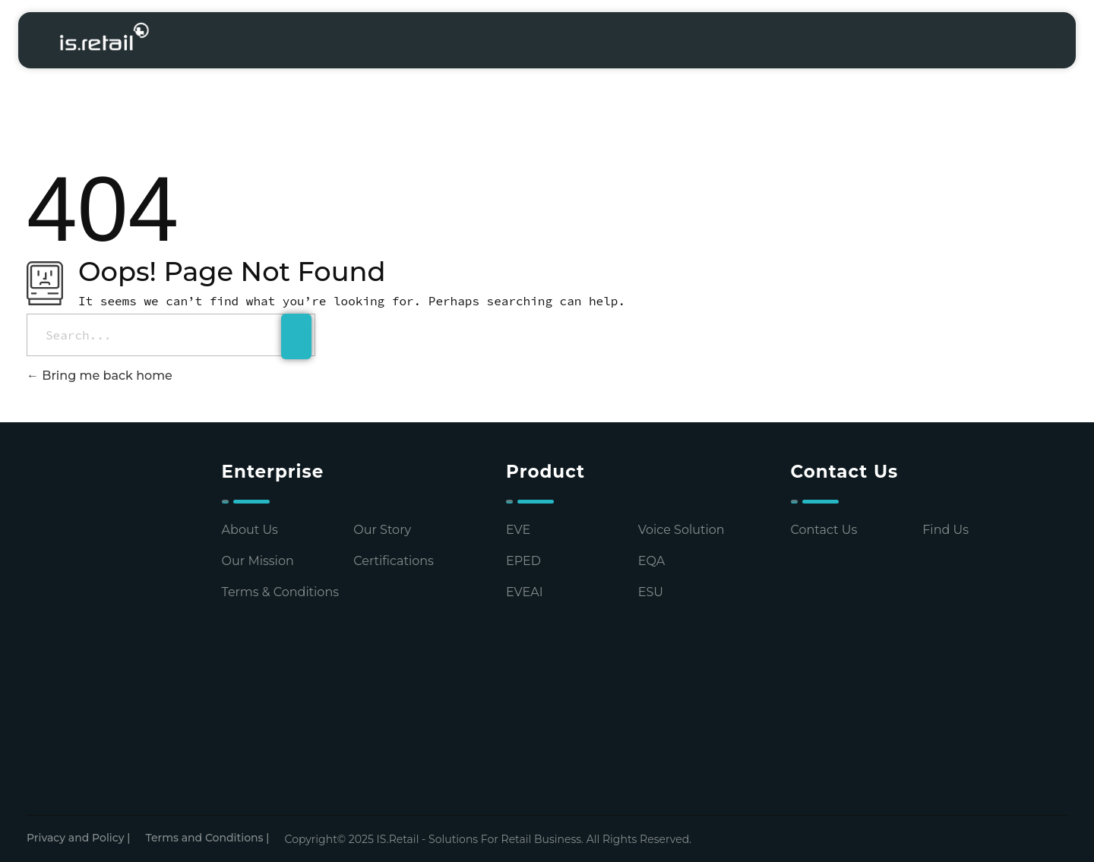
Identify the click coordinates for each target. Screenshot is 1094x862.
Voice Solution (681, 530)
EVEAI (524, 592)
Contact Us (824, 530)
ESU (650, 592)
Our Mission (258, 561)
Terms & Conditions (280, 592)
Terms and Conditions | (207, 838)
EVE (518, 530)
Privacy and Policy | (78, 838)
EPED (523, 561)
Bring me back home (99, 375)
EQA (651, 561)
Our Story (382, 530)
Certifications (393, 561)
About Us (250, 530)
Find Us (945, 530)
